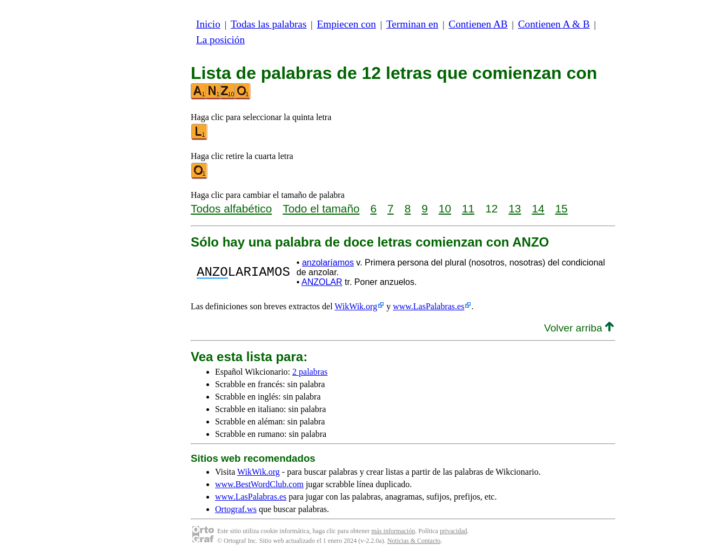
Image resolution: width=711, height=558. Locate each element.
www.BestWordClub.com (259, 484)
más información (393, 531)
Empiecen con (346, 24)
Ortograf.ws (236, 509)
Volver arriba (579, 328)
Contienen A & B (554, 24)
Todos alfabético (231, 208)
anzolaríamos (328, 262)
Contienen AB (477, 24)
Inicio (208, 24)
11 (468, 208)
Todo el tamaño (321, 208)
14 (538, 208)
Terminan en (412, 24)
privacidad (453, 531)
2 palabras (309, 371)
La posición (220, 39)
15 (561, 208)
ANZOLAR (322, 282)
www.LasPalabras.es (428, 306)
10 (445, 208)
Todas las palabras (268, 24)
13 (514, 208)
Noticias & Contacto (414, 540)
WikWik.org (355, 306)
